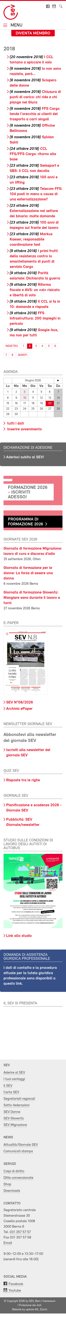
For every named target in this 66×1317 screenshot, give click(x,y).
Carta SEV (11, 1092)
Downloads (12, 1191)
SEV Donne (12, 1112)
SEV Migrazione (15, 1125)
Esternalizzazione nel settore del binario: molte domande (34, 211)
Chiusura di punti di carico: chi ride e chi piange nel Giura (35, 97)
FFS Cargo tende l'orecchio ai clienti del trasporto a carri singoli (34, 114)
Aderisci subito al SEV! (25, 457)
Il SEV (8, 1086)
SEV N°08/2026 (19, 702)
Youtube (15, 1290)
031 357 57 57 (20, 1232)
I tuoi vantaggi (14, 1079)
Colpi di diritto (14, 1171)
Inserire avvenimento (24, 429)
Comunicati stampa (18, 1151)
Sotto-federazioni (17, 1105)
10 (24, 397)
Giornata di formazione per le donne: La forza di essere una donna (28, 573)
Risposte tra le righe (23, 780)
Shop (7, 1184)
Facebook (16, 1284)
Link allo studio (19, 936)
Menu (15, 25)
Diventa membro (33, 33)
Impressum (49, 1301)
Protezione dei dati (30, 1305)
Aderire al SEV (14, 1072)
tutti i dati (15, 424)
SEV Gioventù (14, 1118)
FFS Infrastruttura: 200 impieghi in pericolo (35, 318)
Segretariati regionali (19, 1099)
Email (8, 1243)
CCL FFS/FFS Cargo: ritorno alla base (33, 154)
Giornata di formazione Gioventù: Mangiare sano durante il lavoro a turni (32, 598)
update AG (32, 1309)
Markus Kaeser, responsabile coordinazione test (31, 239)
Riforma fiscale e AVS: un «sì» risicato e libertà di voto (35, 290)
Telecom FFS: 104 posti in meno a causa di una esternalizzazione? (36, 194)
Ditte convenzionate (18, 1178)
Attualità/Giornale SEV (21, 1145)
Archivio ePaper (19, 709)
